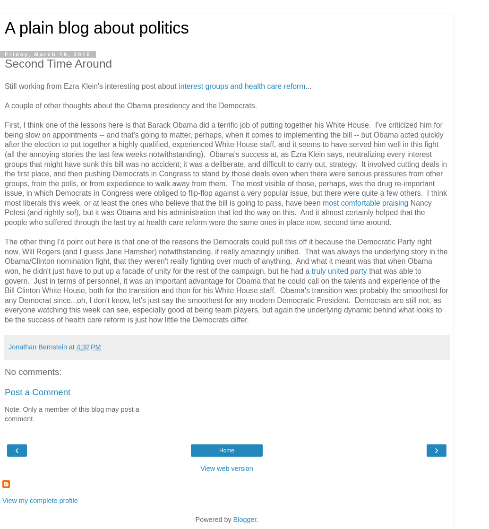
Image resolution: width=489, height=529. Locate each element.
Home (226, 450)
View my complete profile (40, 500)
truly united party (339, 271)
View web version (226, 468)
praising (396, 203)
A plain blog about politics (97, 28)
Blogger (245, 519)
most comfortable (351, 203)
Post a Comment (37, 392)
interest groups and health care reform (242, 86)
